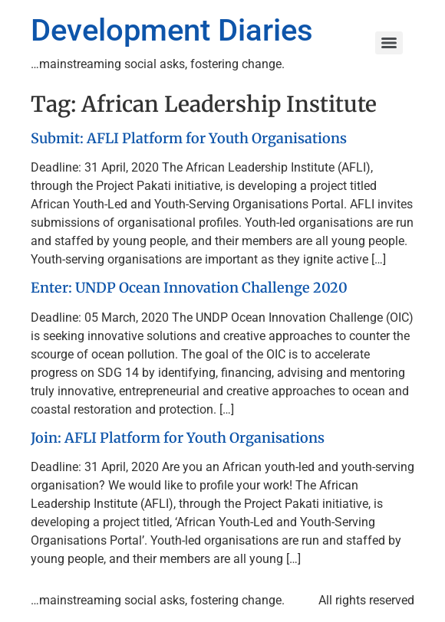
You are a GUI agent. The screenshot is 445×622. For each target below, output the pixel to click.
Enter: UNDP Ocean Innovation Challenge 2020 (189, 287)
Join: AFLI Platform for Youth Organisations (178, 438)
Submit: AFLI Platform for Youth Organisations (189, 138)
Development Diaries (172, 30)
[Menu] (389, 42)
